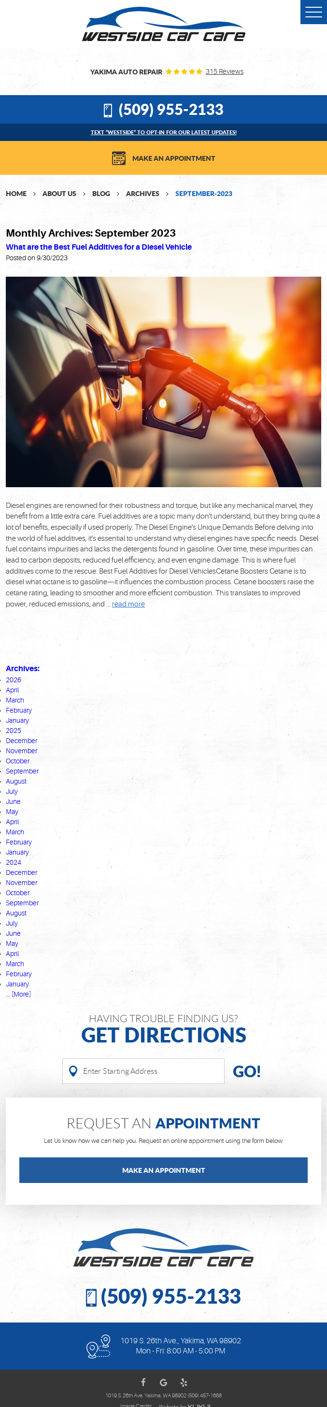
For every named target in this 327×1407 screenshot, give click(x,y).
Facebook (143, 1382)
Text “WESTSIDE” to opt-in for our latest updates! (164, 132)
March (15, 700)
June (13, 801)
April (12, 690)
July (12, 791)
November (21, 751)
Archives (142, 193)
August (16, 781)
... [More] (18, 994)
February (19, 710)
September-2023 (203, 193)
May (12, 812)
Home (16, 193)
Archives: (23, 668)
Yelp (184, 1382)
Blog (101, 193)
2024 (13, 862)
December (21, 741)
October (17, 761)
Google (164, 1382)
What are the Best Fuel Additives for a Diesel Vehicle (99, 247)
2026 (13, 680)
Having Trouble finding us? (163, 1029)
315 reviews (224, 71)
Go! (247, 1071)
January (17, 720)
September (22, 771)
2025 (13, 730)
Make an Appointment (173, 158)
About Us (59, 193)
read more (128, 604)
